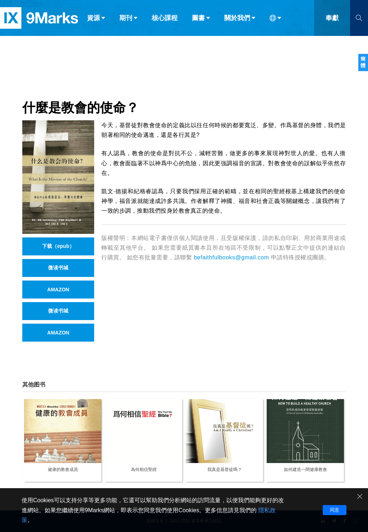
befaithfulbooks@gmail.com (231, 257)
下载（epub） (58, 246)
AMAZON (58, 289)
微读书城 (58, 267)
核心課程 (165, 20)
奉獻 (332, 20)
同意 (334, 510)
